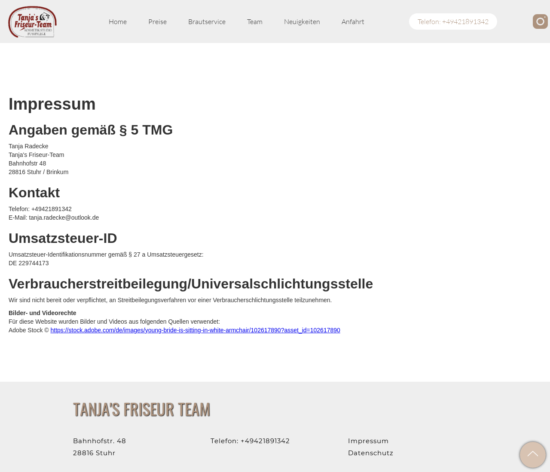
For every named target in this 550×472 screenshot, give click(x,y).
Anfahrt (353, 21)
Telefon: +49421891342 (453, 21)
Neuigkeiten (302, 21)
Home (118, 21)
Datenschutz (371, 453)
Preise (157, 21)
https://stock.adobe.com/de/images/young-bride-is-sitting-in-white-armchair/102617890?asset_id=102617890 (195, 330)
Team (255, 21)
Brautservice (207, 21)
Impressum (368, 441)
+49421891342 (265, 441)
